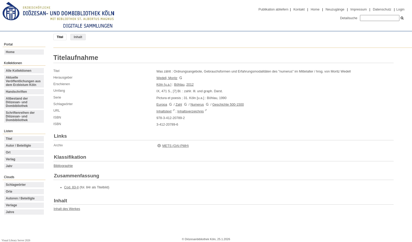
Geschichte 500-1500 (228, 104)
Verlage (11, 205)
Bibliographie (63, 166)
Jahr (9, 166)
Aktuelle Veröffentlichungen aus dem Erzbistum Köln (23, 81)
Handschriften (16, 92)
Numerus (197, 104)
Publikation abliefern (274, 9)
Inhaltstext (164, 111)
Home (315, 9)
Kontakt (299, 9)
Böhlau (179, 84)
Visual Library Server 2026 (16, 240)
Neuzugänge (335, 9)
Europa (161, 104)
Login (400, 9)
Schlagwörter (16, 185)
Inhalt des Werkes (67, 209)
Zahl (179, 104)
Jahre (10, 212)
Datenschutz (382, 9)
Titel (9, 139)
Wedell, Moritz (166, 78)
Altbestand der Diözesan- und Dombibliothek (17, 102)
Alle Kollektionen (18, 71)
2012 (190, 84)
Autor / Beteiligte (18, 145)
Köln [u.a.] (163, 84)
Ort (8, 152)
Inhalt (78, 37)
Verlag (10, 159)
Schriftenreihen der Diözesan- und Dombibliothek (20, 116)
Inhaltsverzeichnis (190, 111)
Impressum (359, 9)
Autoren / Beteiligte (20, 198)
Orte (9, 191)
